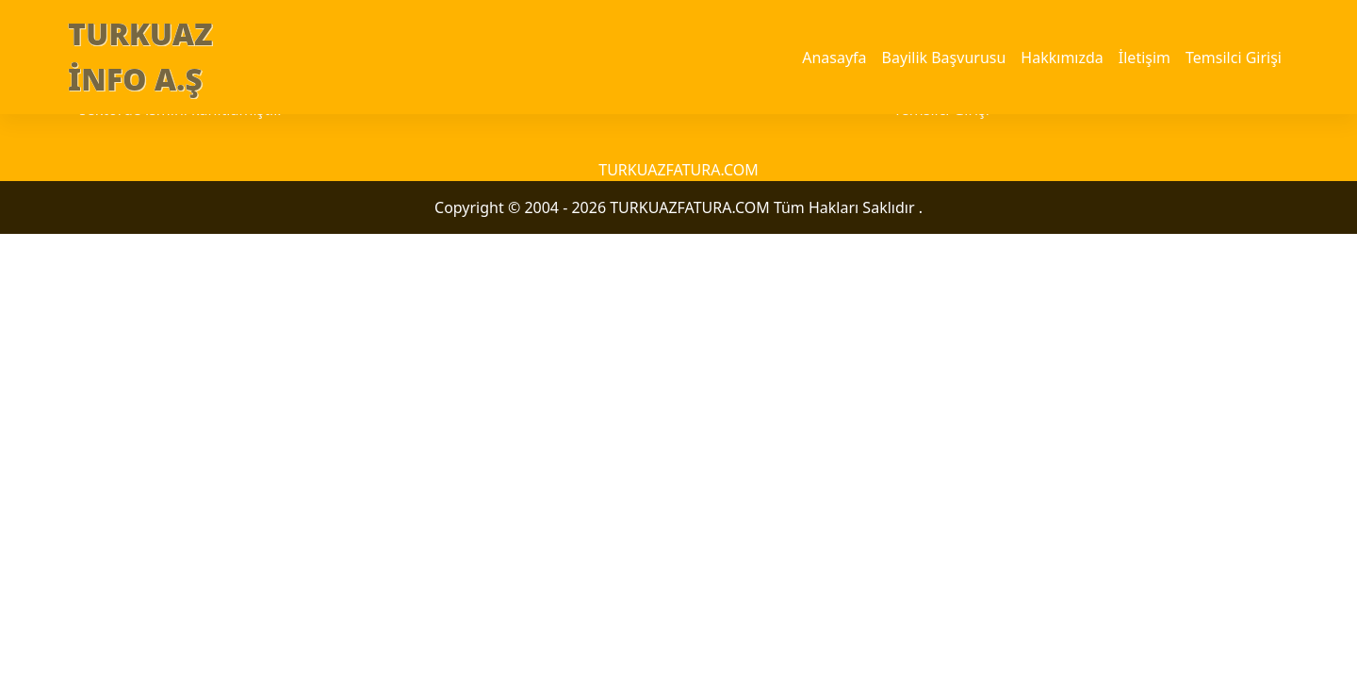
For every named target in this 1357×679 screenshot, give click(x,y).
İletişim (1144, 57)
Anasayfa (834, 57)
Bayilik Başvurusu (944, 57)
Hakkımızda (1062, 57)
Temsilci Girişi (1233, 57)
